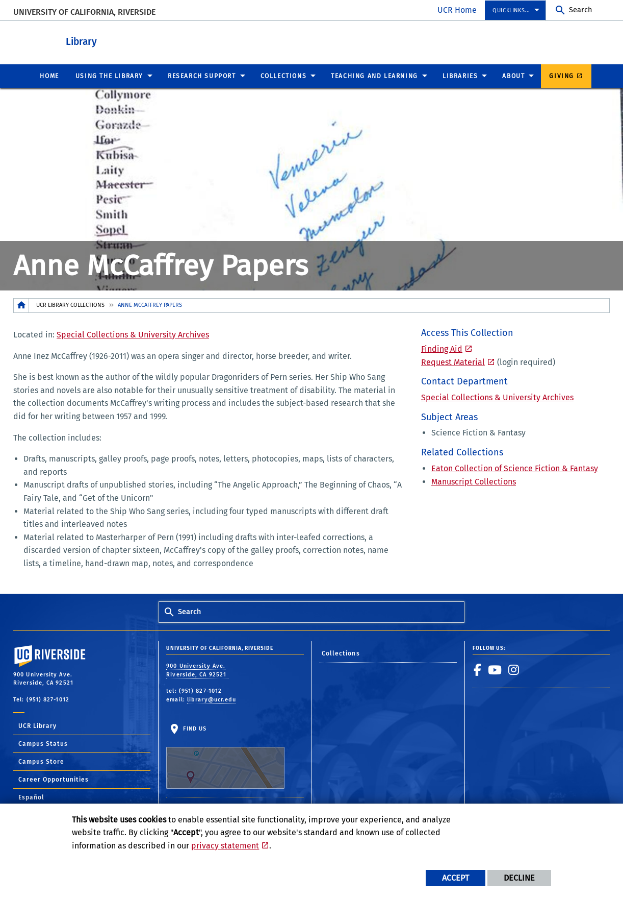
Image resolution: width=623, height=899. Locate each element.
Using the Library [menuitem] (109, 75)
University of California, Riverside (84, 12)
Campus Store (41, 761)
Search (580, 10)
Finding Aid (441, 348)
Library (128, 40)
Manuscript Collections (473, 481)
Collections (341, 653)
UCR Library (37, 725)
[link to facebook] (478, 669)
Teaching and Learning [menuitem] (374, 75)
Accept (455, 878)
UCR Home (457, 10)
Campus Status (43, 743)
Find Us (225, 756)
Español (31, 796)
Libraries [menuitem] (460, 75)
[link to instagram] (514, 669)
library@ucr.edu (212, 699)
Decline (519, 878)
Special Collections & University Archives (133, 334)
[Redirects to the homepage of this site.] (21, 305)
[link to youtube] (495, 669)
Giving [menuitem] (561, 75)
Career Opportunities (53, 779)
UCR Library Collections (70, 304)
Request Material (453, 362)
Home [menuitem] (49, 75)
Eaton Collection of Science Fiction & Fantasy (514, 468)
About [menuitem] (513, 75)
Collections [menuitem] (284, 75)
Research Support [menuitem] (202, 75)
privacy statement (225, 846)
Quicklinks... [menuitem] (511, 10)
